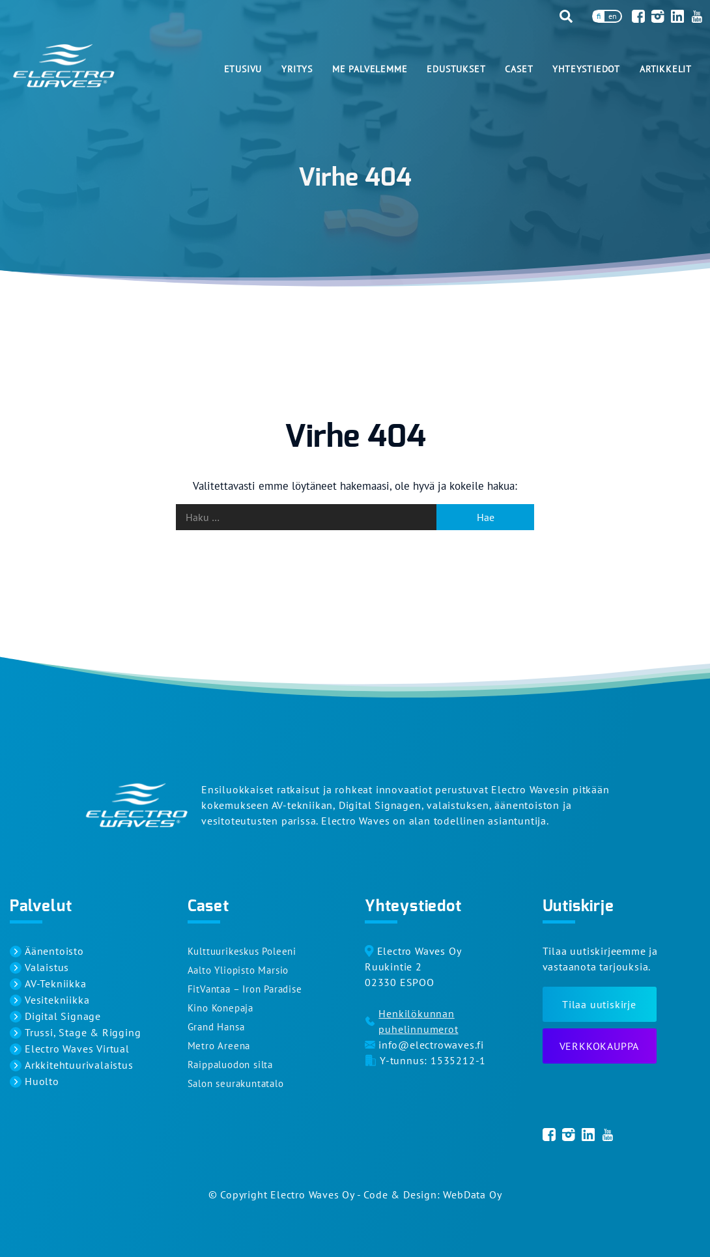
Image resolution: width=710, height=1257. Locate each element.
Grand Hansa (216, 1027)
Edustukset (456, 69)
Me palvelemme (369, 69)
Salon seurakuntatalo (236, 1083)
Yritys (297, 69)
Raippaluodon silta (230, 1064)
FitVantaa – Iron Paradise (245, 989)
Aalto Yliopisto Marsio (238, 970)
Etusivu (243, 69)
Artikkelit (666, 69)
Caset (519, 69)
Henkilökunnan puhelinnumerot (418, 1021)
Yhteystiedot (586, 69)
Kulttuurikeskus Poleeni (242, 951)
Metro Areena (219, 1045)
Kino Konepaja (220, 1008)
